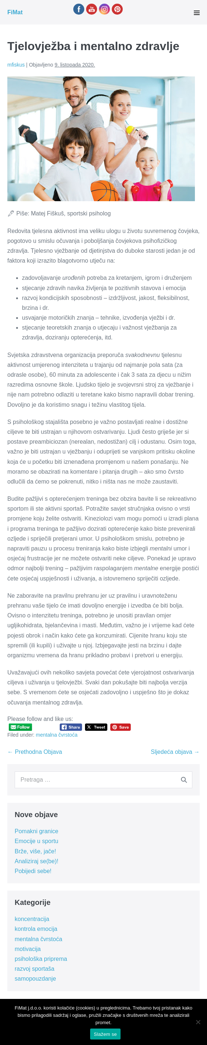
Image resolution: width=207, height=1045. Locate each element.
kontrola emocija (36, 929)
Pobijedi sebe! (33, 871)
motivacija (28, 949)
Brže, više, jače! (35, 851)
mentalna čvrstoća (57, 735)
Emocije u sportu (36, 841)
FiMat (15, 12)
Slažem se (105, 1034)
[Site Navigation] (197, 13)
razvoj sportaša (35, 969)
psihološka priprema (41, 959)
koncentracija (32, 919)
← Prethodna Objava (34, 752)
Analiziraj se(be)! (36, 861)
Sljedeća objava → (175, 752)
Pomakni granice (36, 831)
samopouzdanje (35, 979)
